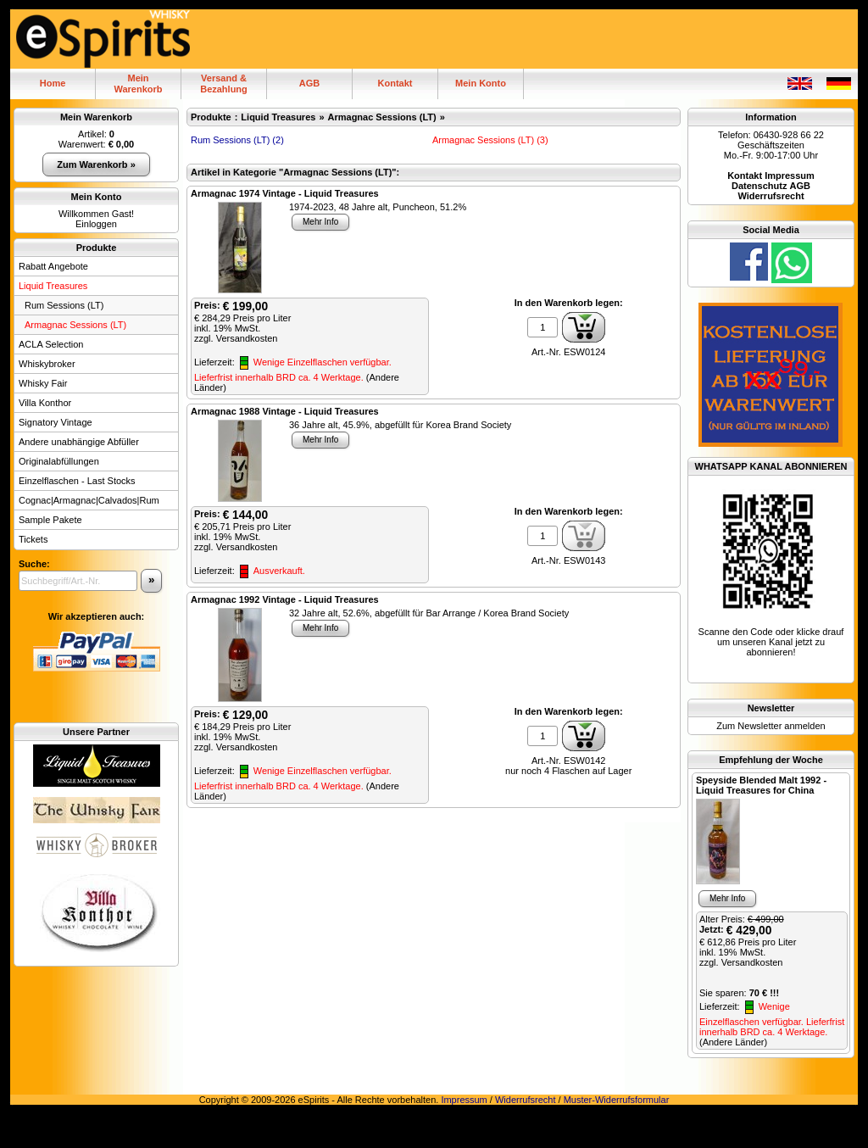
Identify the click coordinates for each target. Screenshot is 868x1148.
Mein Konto (480, 83)
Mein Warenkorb (96, 117)
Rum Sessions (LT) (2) (237, 140)
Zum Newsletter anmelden (770, 726)
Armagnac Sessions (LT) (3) (490, 140)
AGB (309, 83)
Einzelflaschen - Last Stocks (77, 481)
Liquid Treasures (53, 286)
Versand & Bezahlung (224, 83)
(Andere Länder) (733, 1042)
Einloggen (96, 224)
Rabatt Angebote (53, 266)
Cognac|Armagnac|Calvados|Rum (89, 500)
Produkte (96, 247)
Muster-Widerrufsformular (617, 1100)
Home (53, 83)
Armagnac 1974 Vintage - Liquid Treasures (285, 193)
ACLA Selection (51, 344)
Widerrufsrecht (525, 1100)
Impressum (464, 1100)
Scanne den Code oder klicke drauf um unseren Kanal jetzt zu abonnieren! (771, 642)
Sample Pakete (50, 520)
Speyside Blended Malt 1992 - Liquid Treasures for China (761, 785)
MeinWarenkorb (138, 83)
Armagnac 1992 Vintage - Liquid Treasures (285, 599)
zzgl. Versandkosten (235, 338)
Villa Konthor (45, 403)
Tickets (33, 539)
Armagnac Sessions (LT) (75, 325)
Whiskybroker (47, 364)
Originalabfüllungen (59, 461)
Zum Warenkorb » (96, 164)
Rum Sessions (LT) (64, 305)
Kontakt (395, 83)
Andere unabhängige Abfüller (79, 442)
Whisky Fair (43, 383)
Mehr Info (320, 221)
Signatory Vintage (55, 422)
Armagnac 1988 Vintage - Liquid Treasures (285, 411)
